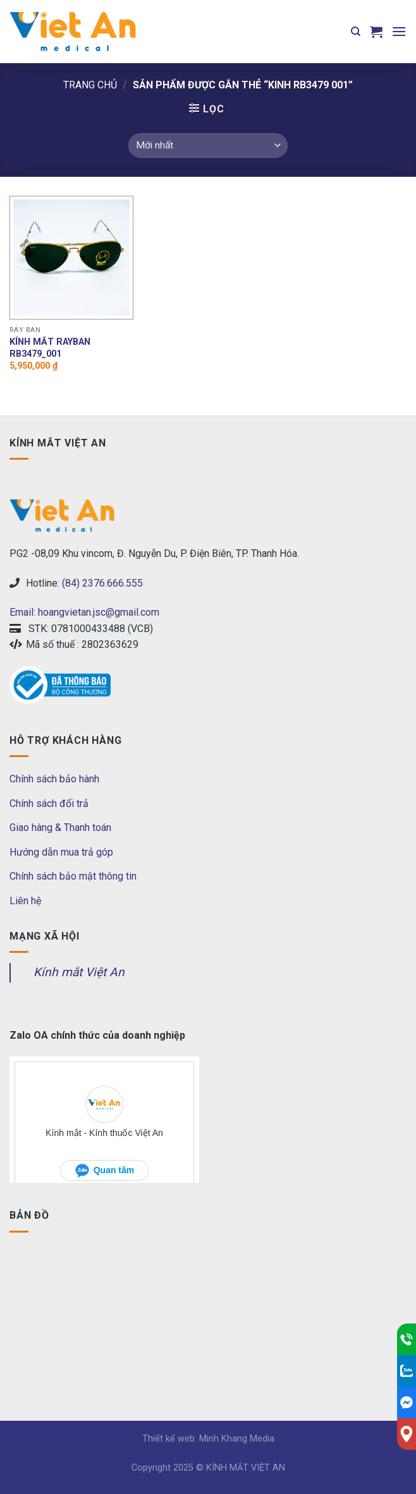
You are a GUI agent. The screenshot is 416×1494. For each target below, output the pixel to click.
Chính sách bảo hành (54, 779)
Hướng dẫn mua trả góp (61, 852)
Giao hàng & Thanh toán (60, 828)
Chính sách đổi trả (49, 804)
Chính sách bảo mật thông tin (73, 876)
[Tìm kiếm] (355, 32)
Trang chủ (90, 85)
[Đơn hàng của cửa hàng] (208, 145)
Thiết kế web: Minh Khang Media (208, 1438)
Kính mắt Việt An (79, 972)
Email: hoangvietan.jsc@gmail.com (84, 612)
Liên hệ (25, 901)
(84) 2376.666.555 (102, 583)
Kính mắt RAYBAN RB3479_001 (49, 348)
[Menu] (399, 31)
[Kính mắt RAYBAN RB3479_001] (71, 257)
